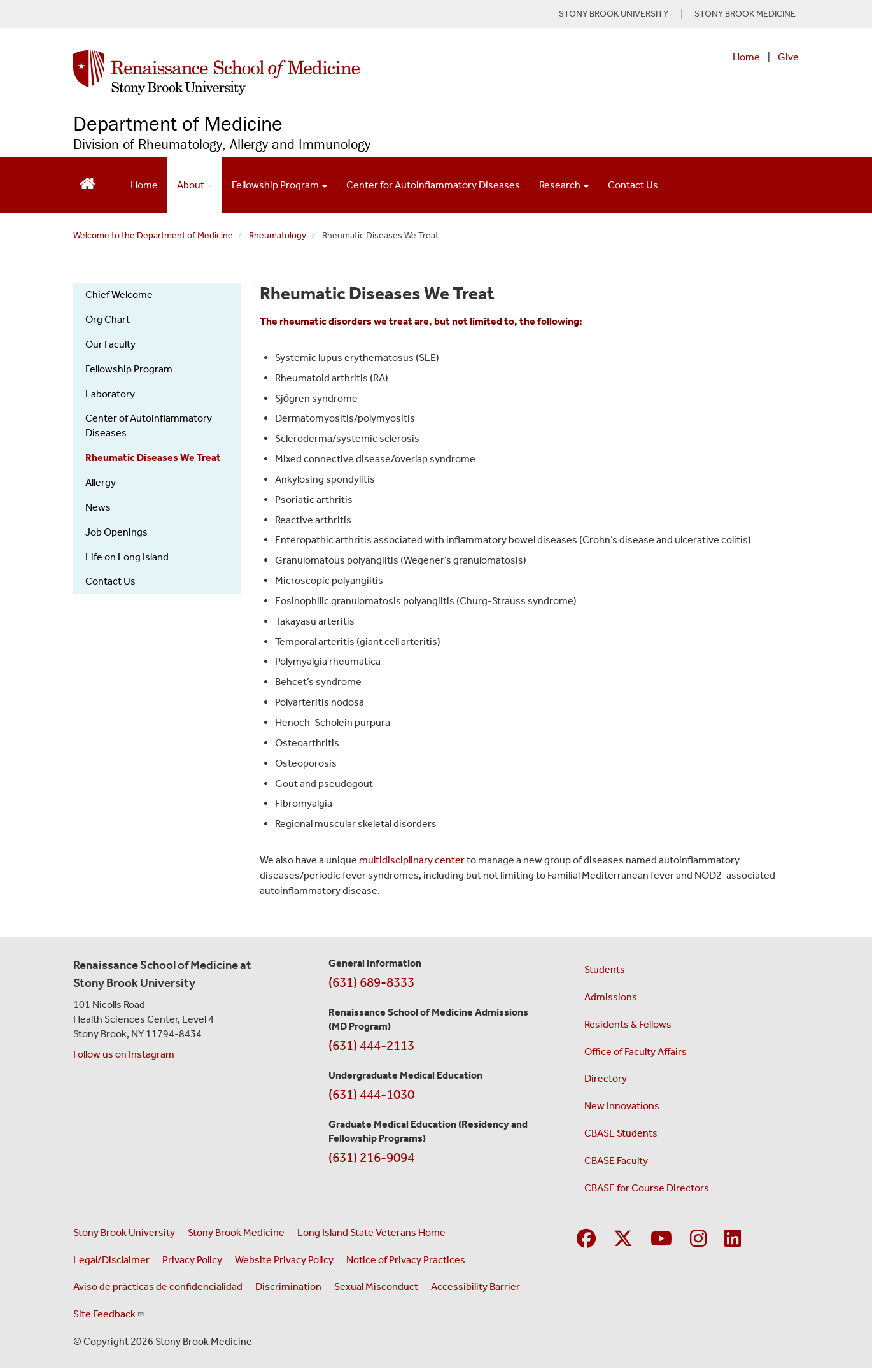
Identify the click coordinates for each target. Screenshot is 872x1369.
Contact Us (633, 185)
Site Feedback (108, 1314)
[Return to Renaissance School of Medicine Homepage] (87, 182)
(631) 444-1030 (371, 1094)
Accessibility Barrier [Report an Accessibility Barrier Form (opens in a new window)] (475, 1286)
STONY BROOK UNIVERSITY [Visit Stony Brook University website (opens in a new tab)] (613, 14)
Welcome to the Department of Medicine (153, 235)
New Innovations (621, 1106)
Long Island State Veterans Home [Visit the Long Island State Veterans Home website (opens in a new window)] (371, 1232)
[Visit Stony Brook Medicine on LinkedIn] (732, 1239)
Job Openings (116, 532)
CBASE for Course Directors (646, 1188)
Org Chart (107, 319)
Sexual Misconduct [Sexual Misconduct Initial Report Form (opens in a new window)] (376, 1286)
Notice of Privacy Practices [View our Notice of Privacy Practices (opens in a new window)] (405, 1260)
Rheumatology (277, 235)
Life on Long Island (127, 557)
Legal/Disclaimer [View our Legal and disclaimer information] (111, 1260)
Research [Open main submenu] (564, 185)
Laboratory (110, 394)
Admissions (610, 997)
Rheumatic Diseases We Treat (153, 457)
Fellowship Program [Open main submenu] (279, 185)
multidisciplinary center (412, 860)
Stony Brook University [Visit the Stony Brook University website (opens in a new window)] (124, 1232)
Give (788, 57)
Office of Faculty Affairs (635, 1052)
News (98, 507)
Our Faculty (110, 344)
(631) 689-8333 (371, 982)
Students (604, 969)
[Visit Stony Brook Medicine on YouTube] (661, 1239)
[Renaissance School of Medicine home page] (305, 72)
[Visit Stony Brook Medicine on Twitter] (623, 1239)
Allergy (100, 482)
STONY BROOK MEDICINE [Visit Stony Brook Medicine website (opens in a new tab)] (745, 14)
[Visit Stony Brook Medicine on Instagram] (698, 1239)
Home (746, 57)
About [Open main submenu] (195, 185)
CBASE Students (621, 1133)
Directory (605, 1078)
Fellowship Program (128, 369)
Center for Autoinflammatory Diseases (433, 185)
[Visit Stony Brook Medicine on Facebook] (586, 1239)
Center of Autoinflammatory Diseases (148, 425)
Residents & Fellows (628, 1024)
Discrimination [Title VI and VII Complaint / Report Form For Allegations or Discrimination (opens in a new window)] (288, 1286)
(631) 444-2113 (371, 1045)
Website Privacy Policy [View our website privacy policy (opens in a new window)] (284, 1260)
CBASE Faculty (616, 1160)
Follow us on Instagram (123, 1054)
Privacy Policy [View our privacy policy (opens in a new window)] (192, 1260)
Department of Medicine (178, 123)
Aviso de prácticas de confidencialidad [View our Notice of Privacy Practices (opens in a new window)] (158, 1286)
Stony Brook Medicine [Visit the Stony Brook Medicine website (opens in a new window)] (236, 1232)
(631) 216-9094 (371, 1157)
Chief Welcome (119, 294)
